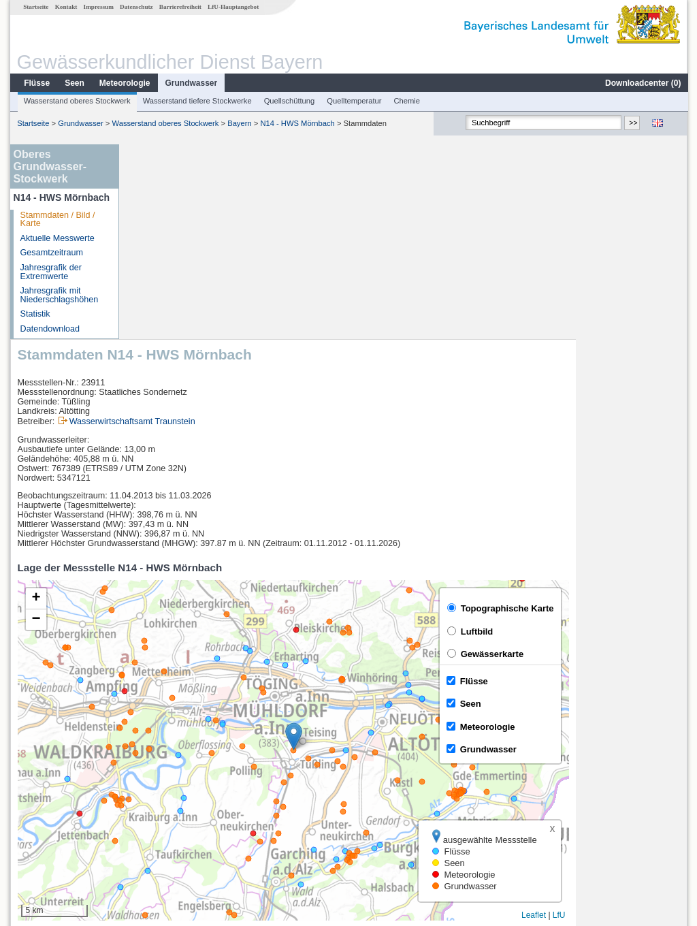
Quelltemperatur (353, 101)
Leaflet (645, 720)
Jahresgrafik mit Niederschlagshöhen (59, 295)
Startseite (35, 6)
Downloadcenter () (642, 83)
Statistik (35, 314)
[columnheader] (180, 756)
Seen (74, 83)
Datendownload (50, 329)
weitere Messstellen (184, 830)
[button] (405, 542)
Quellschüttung (288, 101)
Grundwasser (191, 83)
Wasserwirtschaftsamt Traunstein (244, 227)
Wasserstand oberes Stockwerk (76, 101)
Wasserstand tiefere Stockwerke (196, 101)
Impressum (98, 6)
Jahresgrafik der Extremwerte (50, 272)
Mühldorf (155, 800)
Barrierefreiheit (180, 6)
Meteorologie (124, 83)
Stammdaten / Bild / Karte (57, 219)
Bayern (238, 123)
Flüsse (36, 83)
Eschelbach (160, 815)
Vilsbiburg (157, 771)
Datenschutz (135, 6)
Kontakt (65, 6)
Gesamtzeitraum (51, 252)
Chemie (406, 101)
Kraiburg (154, 786)
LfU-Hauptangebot (232, 6)
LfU (670, 720)
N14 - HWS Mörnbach (296, 123)
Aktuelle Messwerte (57, 238)
